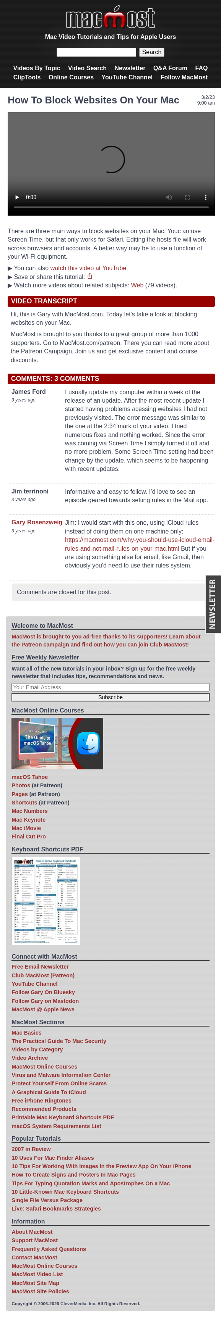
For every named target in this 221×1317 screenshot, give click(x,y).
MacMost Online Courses (44, 1067)
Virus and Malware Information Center (60, 1075)
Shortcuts (24, 803)
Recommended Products (43, 1109)
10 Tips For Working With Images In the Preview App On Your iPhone (101, 1166)
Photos (20, 785)
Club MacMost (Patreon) (43, 975)
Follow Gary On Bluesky (43, 992)
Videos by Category (37, 1049)
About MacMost (31, 1232)
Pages (19, 794)
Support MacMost (34, 1240)
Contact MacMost (34, 1257)
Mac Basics (26, 1033)
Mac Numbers (29, 811)
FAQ (201, 68)
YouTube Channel (127, 77)
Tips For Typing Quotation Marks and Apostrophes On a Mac (90, 1183)
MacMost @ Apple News (43, 1009)
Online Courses (71, 77)
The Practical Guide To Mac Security (58, 1041)
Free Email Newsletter (40, 967)
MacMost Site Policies (40, 1291)
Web (137, 285)
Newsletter (130, 68)
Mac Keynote (28, 820)
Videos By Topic (36, 68)
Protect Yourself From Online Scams (59, 1083)
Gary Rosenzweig (36, 522)
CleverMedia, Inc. (78, 1303)
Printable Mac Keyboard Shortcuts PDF (62, 1117)
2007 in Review (30, 1149)
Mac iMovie (26, 828)
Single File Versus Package (47, 1200)
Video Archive (29, 1058)
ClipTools (27, 77)
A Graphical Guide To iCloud (48, 1092)
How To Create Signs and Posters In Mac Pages (73, 1175)
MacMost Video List (37, 1274)
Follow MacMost (184, 77)
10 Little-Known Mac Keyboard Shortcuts (65, 1192)
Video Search (87, 68)
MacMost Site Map (35, 1283)
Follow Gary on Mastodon (45, 1001)
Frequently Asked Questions (48, 1249)
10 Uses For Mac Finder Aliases (52, 1158)
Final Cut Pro (28, 836)
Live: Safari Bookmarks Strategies (56, 1209)
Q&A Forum (170, 68)
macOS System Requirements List (56, 1126)
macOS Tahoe (29, 777)
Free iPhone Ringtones (41, 1101)
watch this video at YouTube (88, 268)
